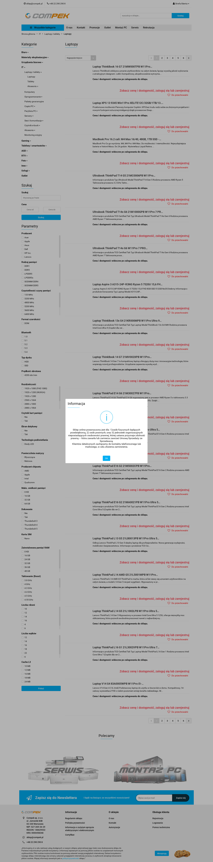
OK (106, 458)
